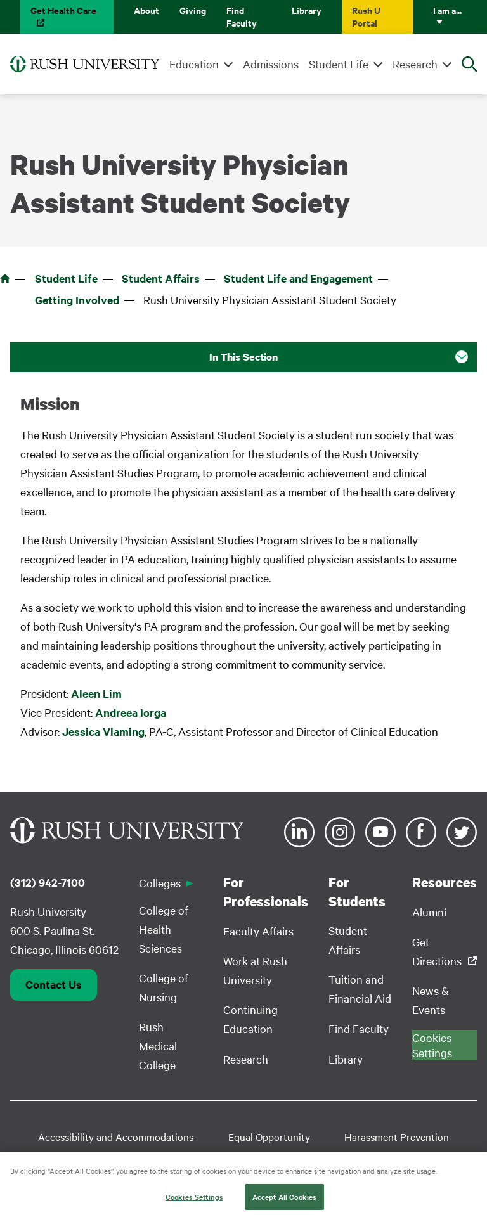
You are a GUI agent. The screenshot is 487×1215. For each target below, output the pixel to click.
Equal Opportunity (269, 1136)
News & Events (430, 1000)
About (146, 9)
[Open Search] (469, 64)
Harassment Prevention (396, 1136)
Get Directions (437, 951)
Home (5, 278)
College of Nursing (163, 987)
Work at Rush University (255, 970)
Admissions (271, 63)
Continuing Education (250, 1019)
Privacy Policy (359, 1157)
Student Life (338, 63)
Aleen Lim (96, 693)
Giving (192, 9)
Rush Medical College (158, 1045)
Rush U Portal (366, 16)
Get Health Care (63, 9)
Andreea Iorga (130, 712)
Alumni (429, 911)
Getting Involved (77, 299)
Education (194, 63)
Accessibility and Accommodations (115, 1136)
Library (306, 9)
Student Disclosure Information (165, 1157)
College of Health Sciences (163, 929)
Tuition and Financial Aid (359, 988)
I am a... (447, 9)
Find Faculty (241, 16)
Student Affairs (161, 278)
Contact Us (53, 984)
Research (415, 63)
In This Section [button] (243, 357)
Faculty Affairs (258, 930)
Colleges (160, 882)
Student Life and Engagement (298, 278)
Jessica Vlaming (103, 731)
